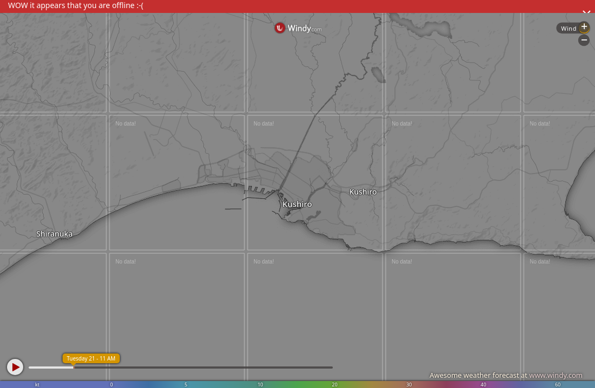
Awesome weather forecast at (506, 375)
